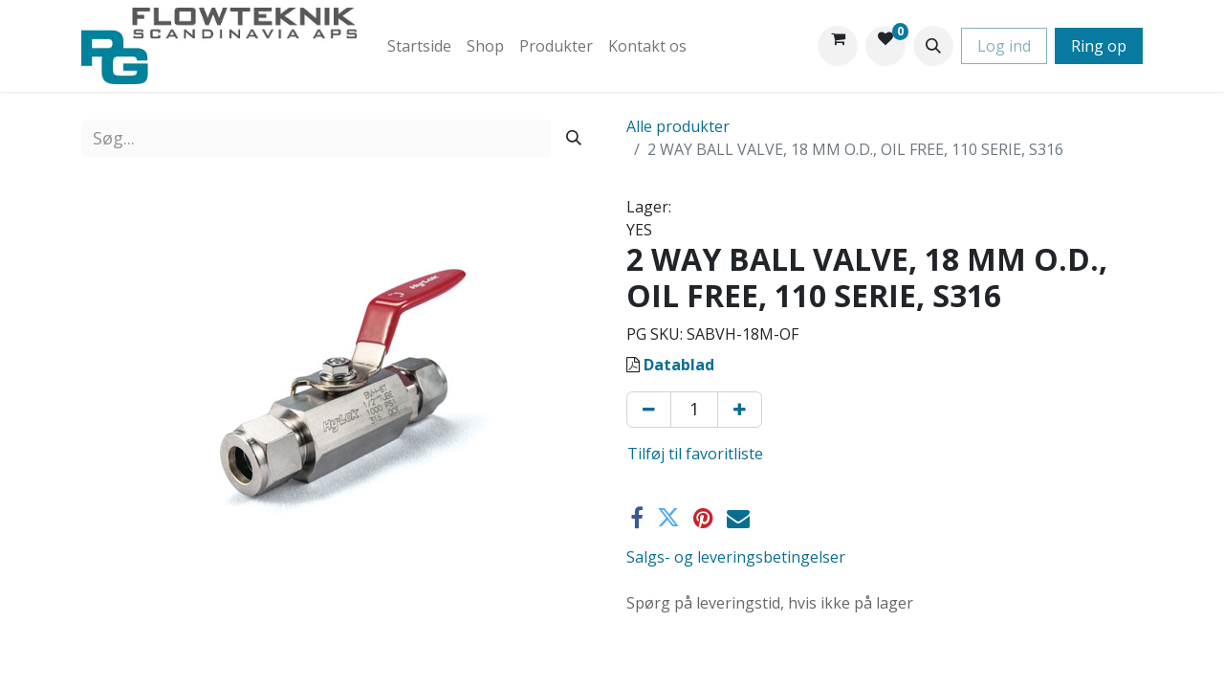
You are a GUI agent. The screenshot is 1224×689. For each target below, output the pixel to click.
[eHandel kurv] (838, 46)
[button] (933, 46)
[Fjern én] (648, 409)
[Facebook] (637, 517)
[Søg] (574, 138)
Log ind (1004, 45)
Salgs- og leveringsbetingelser (735, 556)
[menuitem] (419, 46)
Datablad (679, 364)
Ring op (1098, 45)
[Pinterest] (703, 517)
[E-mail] (738, 517)
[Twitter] (668, 517)
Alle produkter (678, 126)
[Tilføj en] (739, 409)
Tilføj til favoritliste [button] (695, 453)
